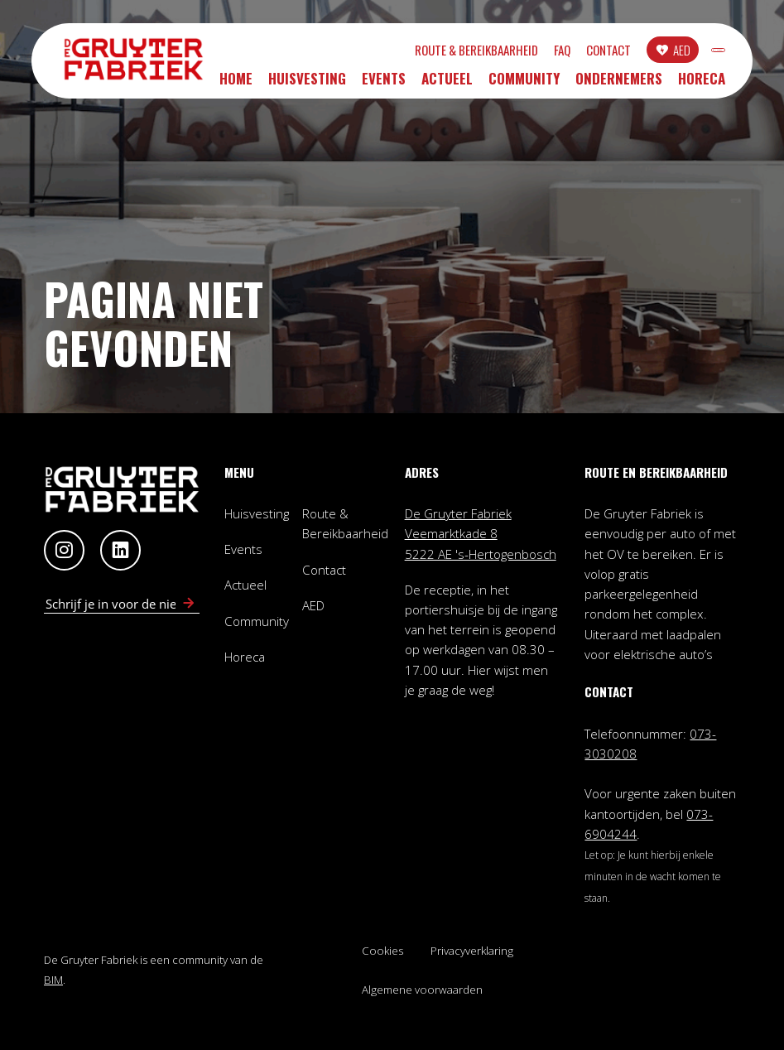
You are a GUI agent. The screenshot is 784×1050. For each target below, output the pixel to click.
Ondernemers (618, 83)
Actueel (447, 83)
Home (236, 83)
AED (600, 52)
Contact (526, 52)
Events (384, 83)
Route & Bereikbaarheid (395, 52)
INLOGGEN (677, 52)
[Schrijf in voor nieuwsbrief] (188, 604)
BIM (53, 979)
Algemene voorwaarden (422, 989)
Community (524, 83)
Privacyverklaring (471, 950)
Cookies (382, 950)
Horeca (701, 83)
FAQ (481, 52)
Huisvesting (307, 83)
